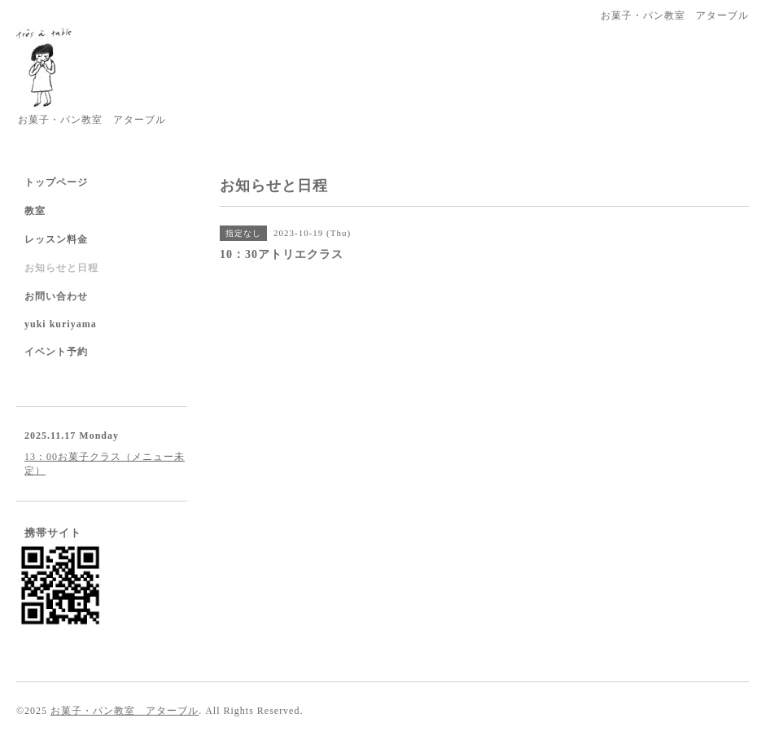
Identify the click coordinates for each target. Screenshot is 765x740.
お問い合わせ (56, 296)
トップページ (56, 182)
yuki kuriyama (60, 324)
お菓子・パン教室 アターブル (124, 710)
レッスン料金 (56, 239)
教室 (35, 211)
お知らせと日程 (61, 268)
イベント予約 (56, 351)
